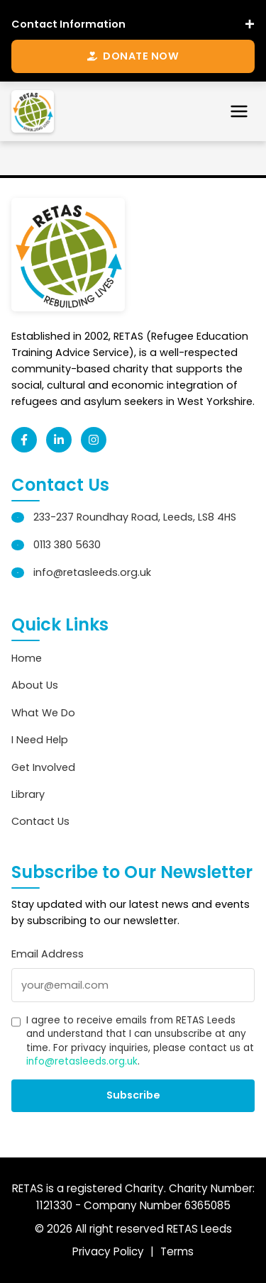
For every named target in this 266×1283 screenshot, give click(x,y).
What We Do (43, 713)
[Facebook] (24, 439)
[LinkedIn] (59, 439)
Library (28, 794)
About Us (34, 685)
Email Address (47, 954)
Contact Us (40, 821)
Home (26, 658)
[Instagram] (93, 439)
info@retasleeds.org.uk (92, 572)
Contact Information (68, 24)
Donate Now (133, 56)
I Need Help (39, 740)
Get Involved (43, 767)
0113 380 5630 (67, 545)
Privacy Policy (108, 1251)
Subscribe (133, 1095)
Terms (177, 1251)
